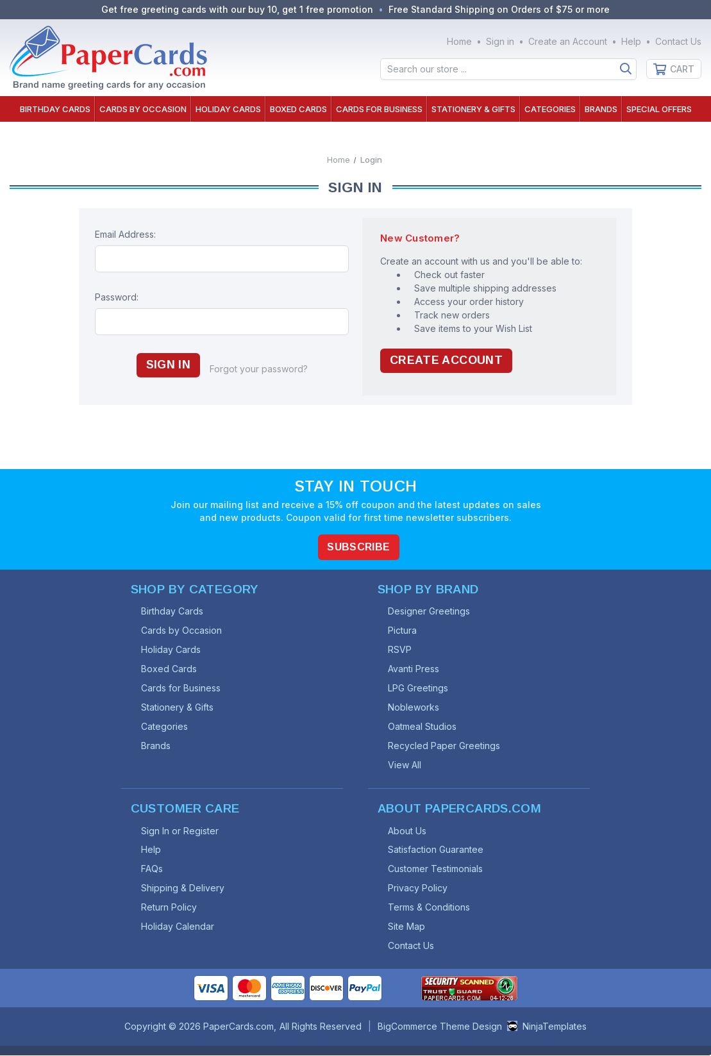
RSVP (400, 649)
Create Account (446, 360)
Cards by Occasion (143, 109)
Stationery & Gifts (473, 109)
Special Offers (659, 109)
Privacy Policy (418, 888)
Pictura (403, 630)
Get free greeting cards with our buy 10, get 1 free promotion (237, 9)
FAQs (152, 869)
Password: (116, 297)
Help (631, 41)
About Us (408, 830)
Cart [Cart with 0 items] (682, 68)
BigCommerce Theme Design (440, 1026)
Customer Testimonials (436, 869)
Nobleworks (414, 707)
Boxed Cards (298, 109)
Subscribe (359, 546)
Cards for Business (379, 109)
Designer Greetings (430, 611)
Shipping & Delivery (183, 888)
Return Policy (169, 907)
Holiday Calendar (178, 926)
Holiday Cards (228, 109)
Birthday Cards (55, 109)
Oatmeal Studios (423, 726)
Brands (601, 109)
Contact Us (678, 41)
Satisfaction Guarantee (436, 850)
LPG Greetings (419, 687)
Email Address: (125, 234)
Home (459, 41)
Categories (550, 109)
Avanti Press (414, 668)
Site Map (407, 926)
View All (405, 764)
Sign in (500, 41)
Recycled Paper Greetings (445, 745)
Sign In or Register (180, 830)
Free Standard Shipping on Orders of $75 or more (499, 9)
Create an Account (567, 41)
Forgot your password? (259, 368)
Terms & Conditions (430, 907)
